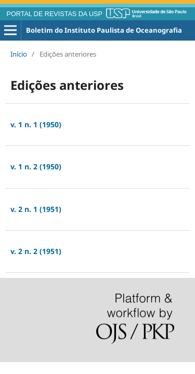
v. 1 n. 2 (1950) (35, 166)
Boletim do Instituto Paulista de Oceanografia (104, 30)
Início (18, 54)
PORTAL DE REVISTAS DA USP (54, 14)
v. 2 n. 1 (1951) (35, 209)
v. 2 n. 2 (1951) (35, 251)
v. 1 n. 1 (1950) (35, 124)
